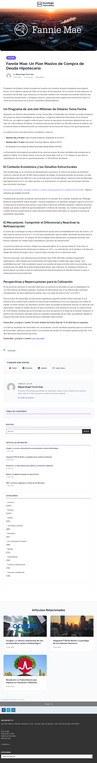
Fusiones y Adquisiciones (16, 565)
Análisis (10, 518)
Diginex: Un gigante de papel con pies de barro (22, 474)
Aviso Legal (5, 731)
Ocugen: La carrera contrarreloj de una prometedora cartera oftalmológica (32, 448)
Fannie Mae (11, 351)
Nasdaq (10, 549)
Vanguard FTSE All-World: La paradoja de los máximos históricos (29, 457)
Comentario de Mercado (15, 572)
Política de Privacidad (8, 736)
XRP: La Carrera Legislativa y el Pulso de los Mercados (25, 483)
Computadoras (12, 557)
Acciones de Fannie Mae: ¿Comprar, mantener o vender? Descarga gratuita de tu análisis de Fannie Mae (43, 190)
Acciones (11, 58)
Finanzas (10, 510)
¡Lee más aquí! (38, 338)
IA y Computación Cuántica (17, 541)
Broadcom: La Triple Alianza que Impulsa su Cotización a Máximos (29, 466)
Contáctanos (5, 744)
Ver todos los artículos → (27, 398)
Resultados (11, 533)
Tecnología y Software (15, 526)
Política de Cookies (7, 733)
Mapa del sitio (6, 738)
